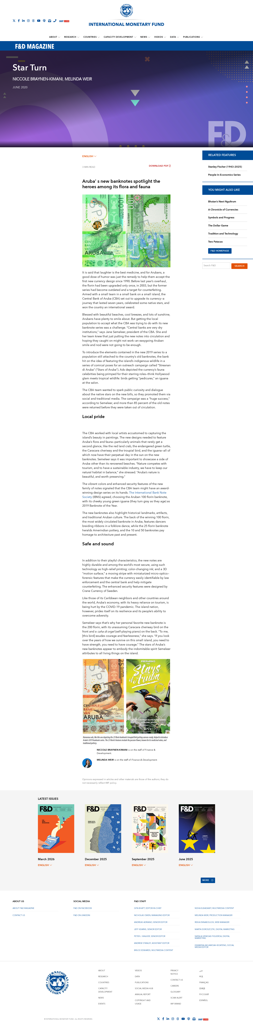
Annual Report (143, 992)
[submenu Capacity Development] (135, 37)
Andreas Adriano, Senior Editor (150, 920)
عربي (201, 968)
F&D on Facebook (82, 906)
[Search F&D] (216, 265)
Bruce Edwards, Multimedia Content (153, 948)
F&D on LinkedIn (81, 913)
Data (173, 37)
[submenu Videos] (165, 37)
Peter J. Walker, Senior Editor (149, 934)
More (207, 879)
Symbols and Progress (221, 217)
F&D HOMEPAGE (220, 251)
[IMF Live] (64, 20)
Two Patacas (215, 241)
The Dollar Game (218, 225)
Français (204, 980)
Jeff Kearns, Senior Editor (148, 927)
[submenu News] (149, 37)
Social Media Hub (144, 986)
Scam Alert (176, 996)
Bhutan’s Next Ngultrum (222, 201)
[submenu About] (59, 37)
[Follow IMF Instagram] (28, 20)
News (143, 37)
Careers (175, 984)
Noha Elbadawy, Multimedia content (214, 906)
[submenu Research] (78, 37)
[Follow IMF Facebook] (19, 20)
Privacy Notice (174, 970)
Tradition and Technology (223, 233)
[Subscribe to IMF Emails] (49, 20)
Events (101, 1002)
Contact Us (19, 913)
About (53, 37)
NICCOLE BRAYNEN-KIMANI (38, 79)
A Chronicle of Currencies (223, 209)
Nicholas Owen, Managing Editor (152, 913)
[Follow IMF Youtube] (38, 20)
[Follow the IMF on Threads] (33, 20)
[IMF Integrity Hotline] (54, 20)
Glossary (175, 990)
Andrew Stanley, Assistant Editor (151, 941)
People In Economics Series (224, 174)
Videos (158, 37)
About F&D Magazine (23, 906)
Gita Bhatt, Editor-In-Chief (148, 906)
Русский (204, 992)
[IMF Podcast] (44, 20)
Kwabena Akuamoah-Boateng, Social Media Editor (214, 944)
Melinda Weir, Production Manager (213, 913)
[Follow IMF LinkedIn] (23, 20)
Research (70, 37)
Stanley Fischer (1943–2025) (225, 166)
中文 (201, 974)
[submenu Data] (178, 37)
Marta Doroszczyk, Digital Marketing (214, 927)
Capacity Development (118, 37)
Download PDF (160, 166)
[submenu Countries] (99, 37)
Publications (191, 37)
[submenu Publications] (202, 37)
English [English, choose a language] (89, 156)
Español (203, 998)
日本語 (202, 986)
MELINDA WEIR (78, 79)
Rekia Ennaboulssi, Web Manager (212, 920)
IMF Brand (176, 1002)
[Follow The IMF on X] (14, 20)
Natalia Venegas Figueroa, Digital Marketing (212, 935)
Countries (90, 37)
